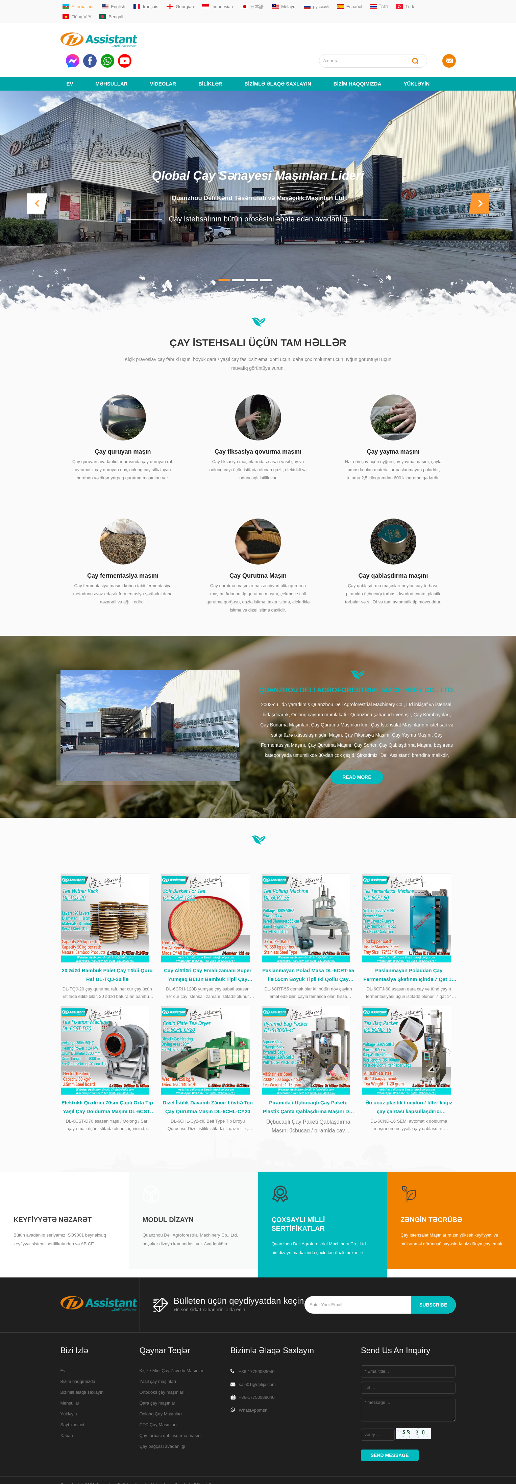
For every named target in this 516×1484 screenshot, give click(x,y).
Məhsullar (112, 53)
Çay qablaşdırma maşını (393, 545)
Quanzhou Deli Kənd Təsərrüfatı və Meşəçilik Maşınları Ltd (258, 167)
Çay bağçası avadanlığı (163, 1424)
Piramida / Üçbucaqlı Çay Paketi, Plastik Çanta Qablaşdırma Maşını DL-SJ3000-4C (308, 1086)
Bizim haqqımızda (358, 53)
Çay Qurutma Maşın (258, 545)
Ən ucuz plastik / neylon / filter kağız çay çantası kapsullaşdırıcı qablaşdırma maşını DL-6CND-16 (408, 1086)
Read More (356, 746)
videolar (163, 53)
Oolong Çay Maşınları (161, 1392)
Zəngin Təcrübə (431, 1198)
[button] (37, 173)
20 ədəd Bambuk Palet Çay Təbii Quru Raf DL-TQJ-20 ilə (107, 948)
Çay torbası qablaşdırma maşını (171, 1413)
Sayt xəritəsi (72, 1403)
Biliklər (210, 53)
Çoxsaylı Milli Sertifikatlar (298, 1202)
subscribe (433, 1283)
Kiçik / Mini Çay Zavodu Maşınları (172, 1348)
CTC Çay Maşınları (158, 1403)
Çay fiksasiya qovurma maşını (258, 420)
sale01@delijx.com (257, 1362)
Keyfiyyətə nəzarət (53, 1198)
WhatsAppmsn (253, 1388)
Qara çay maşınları (158, 1381)
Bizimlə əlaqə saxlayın (277, 53)
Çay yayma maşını (393, 420)
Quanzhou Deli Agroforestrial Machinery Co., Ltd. (357, 659)
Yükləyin (416, 53)
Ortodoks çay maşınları (162, 1370)
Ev (70, 53)
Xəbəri (66, 1413)
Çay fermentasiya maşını (122, 545)
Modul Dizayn (168, 1198)
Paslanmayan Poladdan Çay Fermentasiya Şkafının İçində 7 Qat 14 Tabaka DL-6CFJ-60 (408, 949)
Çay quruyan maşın (123, 420)
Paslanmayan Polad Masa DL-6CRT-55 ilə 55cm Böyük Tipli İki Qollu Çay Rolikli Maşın (308, 949)
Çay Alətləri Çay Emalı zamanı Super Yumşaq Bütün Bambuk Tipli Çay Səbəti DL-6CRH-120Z (207, 949)
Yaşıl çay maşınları (158, 1359)
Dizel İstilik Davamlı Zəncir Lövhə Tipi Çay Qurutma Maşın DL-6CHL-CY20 (208, 1085)
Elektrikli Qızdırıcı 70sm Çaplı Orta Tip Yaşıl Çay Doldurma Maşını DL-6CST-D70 (107, 1086)
